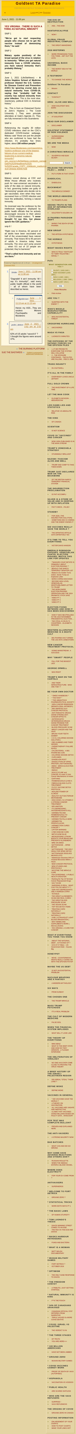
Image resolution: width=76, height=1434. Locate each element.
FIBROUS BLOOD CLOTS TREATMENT (61, 784)
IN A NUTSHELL (58, 368)
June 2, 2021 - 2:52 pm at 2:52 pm (25, 326)
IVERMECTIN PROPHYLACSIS (57, 822)
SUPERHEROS (57, 1186)
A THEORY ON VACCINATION (57, 1104)
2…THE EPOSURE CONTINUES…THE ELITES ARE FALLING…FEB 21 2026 (62, 357)
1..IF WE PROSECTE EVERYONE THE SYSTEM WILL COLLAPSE (61, 351)
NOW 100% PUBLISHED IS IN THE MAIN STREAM (62, 442)
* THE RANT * (57, 698)
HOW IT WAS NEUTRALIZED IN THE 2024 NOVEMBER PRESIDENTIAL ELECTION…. (62, 617)
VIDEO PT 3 (56, 602)
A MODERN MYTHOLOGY (62, 983)
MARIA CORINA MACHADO (62, 579)
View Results (60, 290)
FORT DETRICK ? (58, 1264)
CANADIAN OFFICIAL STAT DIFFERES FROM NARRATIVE (62, 1313)
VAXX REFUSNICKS (59, 1404)
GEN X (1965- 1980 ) (61, 277)
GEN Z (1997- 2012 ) (61, 282)
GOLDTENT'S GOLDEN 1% (62, 213)
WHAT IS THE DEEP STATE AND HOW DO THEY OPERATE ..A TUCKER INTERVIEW (62, 1049)
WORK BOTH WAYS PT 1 (61, 1206)
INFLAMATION (57, 806)
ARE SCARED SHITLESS (61, 1391)
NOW (54, 147)
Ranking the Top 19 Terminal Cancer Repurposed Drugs (62, 880)
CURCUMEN (56, 757)
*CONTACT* (56, 97)
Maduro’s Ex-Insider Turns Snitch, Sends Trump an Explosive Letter (61, 575)
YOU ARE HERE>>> (59, 1341)
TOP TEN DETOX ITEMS (61, 907)
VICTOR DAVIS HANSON (61, 545)
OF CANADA (56, 422)
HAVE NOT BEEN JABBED (62, 1352)
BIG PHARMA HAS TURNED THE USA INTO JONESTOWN (62, 639)
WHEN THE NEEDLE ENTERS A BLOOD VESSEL (62, 1164)
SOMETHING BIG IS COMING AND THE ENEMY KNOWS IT (62, 521)
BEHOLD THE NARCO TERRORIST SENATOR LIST (62, 569)
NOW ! (54, 34)
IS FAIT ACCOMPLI (59, 494)
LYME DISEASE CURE (60, 832)
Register (47, 13)
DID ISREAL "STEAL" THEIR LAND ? (62, 1080)
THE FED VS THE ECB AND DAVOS (62, 1231)
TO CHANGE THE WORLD (62, 80)
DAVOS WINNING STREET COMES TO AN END (61, 1226)
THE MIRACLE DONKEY (61, 191)
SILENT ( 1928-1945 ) (61, 270)
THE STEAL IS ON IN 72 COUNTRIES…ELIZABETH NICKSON (61, 623)
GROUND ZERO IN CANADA (63, 1413)
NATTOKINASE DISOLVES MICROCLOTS (61, 854)
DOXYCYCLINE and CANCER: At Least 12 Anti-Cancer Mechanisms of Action (62, 774)
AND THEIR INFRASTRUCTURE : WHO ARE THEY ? (61, 685)
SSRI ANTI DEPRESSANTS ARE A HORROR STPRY (62, 891)
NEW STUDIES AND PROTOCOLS (59, 867)
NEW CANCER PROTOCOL (62, 864)
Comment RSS (10, 265)
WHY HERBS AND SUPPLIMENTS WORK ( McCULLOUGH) (60, 924)
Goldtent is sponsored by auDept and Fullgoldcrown (34, 353)
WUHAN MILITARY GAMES (62, 1361)
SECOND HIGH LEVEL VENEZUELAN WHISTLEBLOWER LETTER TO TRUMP (62, 584)
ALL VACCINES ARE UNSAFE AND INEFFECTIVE (62, 1108)
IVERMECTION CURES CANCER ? (60, 826)
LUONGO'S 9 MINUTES (61, 336)
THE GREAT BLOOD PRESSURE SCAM (59, 901)
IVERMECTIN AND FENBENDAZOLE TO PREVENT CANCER (59, 815)
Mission (54, 88)
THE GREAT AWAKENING (61, 45)
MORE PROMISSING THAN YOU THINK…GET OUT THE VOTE (62, 56)
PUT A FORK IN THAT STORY (63, 174)
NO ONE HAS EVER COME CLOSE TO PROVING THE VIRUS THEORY (62, 1065)
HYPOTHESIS (57, 243)
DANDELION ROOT (59, 759)
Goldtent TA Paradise (38, 3)
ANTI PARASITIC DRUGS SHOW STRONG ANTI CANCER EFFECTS (61, 715)
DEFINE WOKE (57, 1090)
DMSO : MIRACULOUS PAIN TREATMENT (62, 767)
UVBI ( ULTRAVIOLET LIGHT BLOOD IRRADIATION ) (62, 918)
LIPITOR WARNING (59, 830)
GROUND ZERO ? (59, 1197)
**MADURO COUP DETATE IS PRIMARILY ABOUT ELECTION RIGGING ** (62, 564)
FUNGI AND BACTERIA (60, 1242)
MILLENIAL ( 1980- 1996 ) (63, 279)
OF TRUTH (56, 1339)
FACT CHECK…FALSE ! (61, 507)
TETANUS (55, 894)
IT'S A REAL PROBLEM (60, 1012)
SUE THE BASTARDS (12, 352)
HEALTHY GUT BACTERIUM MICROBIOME (62, 797)
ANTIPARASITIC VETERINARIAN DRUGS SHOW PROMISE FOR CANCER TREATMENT (60, 722)
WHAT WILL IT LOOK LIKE (62, 1033)
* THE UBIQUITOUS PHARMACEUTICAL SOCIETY (62, 701)
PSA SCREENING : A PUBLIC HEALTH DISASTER (62, 876)
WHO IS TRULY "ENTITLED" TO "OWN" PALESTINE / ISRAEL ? (62, 254)
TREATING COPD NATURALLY (58, 910)
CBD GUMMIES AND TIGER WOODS (62, 743)
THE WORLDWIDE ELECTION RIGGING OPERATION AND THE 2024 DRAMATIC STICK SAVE (62, 592)
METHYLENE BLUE (59, 834)
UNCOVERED (57, 327)
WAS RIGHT (56, 672)
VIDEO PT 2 (56, 600)
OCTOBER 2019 (58, 1266)
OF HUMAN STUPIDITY (61, 1215)
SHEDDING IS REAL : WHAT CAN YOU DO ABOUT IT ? (62, 886)
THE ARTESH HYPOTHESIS (62, 234)
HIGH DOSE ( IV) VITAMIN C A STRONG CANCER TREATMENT (62, 802)
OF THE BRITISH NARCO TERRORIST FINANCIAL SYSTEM (61, 482)
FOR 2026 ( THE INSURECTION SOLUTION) (61, 517)
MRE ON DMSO (58, 843)
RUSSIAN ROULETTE (60, 1161)
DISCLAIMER (57, 125)
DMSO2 (55, 770)
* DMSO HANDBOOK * (60, 696)
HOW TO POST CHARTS (61, 1426)
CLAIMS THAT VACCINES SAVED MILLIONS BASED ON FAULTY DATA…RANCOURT (62, 1114)
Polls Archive (56, 293)
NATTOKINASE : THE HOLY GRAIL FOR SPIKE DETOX (62, 850)
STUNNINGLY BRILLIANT (61, 454)
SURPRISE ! (56, 1402)
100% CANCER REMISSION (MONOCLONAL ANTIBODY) (62, 705)
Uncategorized (37, 263)
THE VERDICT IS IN (59, 1330)
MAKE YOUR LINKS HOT (61, 1428)
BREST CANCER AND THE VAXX (61, 730)
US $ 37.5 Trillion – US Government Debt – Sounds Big (61, 947)
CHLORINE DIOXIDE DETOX (63, 755)
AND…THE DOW (58, 26)
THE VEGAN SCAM (59, 905)
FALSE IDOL (56, 1022)
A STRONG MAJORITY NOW (63, 1137)
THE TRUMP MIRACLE (60, 1001)
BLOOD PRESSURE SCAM (62, 727)
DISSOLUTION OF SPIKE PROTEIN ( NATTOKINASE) (61, 763)
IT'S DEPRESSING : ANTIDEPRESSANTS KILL (61, 809)
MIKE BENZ (56, 1044)
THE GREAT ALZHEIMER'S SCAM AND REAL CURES (61, 897)
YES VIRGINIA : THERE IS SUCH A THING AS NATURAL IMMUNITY (23, 27)
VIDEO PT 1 (56, 598)
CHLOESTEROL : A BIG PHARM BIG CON (60, 752)
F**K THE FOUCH (58, 1300)
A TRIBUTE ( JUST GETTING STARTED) (62, 1289)
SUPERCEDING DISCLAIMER (57, 137)
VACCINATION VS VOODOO (62, 1382)
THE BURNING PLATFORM (32, 349)
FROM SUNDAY (58, 992)
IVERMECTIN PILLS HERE (62, 819)
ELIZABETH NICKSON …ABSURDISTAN (61, 399)
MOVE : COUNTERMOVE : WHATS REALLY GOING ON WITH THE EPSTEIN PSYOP (62, 960)
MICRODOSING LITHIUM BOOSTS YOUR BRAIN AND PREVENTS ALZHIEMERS (62, 839)
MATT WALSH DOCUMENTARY (57, 1252)
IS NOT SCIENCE (58, 431)
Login (33, 13)
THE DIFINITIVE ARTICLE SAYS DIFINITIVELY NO (61, 534)
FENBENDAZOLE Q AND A (62, 781)
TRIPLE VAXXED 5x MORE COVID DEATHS (61, 1318)
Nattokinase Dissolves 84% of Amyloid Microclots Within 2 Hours (62, 860)
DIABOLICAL (56, 183)
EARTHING (56, 779)
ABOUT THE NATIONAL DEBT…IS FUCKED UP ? (60, 942)
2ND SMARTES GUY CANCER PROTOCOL (59, 709)
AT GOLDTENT (57, 117)
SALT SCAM (56, 883)
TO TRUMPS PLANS (59, 200)
